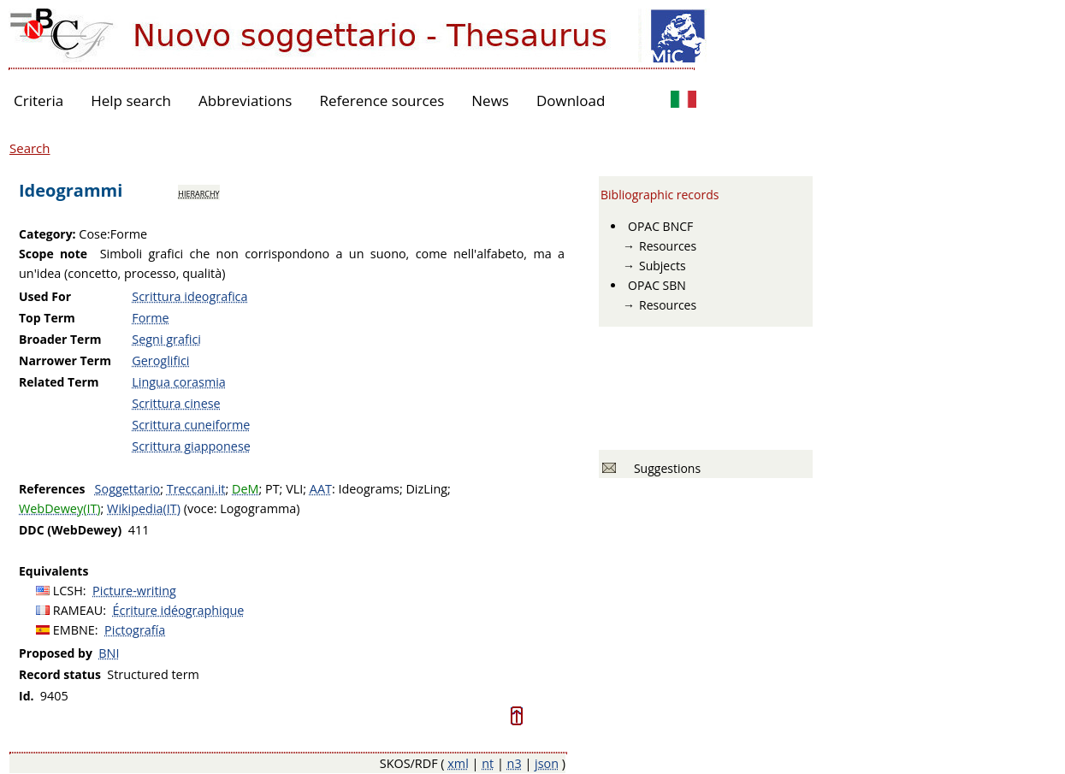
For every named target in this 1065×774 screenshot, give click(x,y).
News (490, 100)
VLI (294, 489)
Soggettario (128, 489)
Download (571, 100)
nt (488, 763)
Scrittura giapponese (191, 446)
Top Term (47, 318)
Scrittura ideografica (189, 296)
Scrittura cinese (176, 403)
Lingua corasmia (179, 382)
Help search (131, 100)
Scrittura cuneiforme (191, 425)
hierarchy (198, 192)
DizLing (426, 489)
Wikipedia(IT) (143, 508)
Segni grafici (166, 339)
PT (272, 489)
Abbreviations (245, 100)
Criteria (38, 100)
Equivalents (53, 571)
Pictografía (134, 630)
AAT (321, 489)
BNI (108, 653)
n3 (514, 763)
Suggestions (664, 468)
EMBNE (74, 630)
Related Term (59, 382)
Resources (667, 246)
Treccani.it (196, 489)
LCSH (68, 590)
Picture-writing (134, 590)
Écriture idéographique (179, 610)
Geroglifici (160, 360)
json (547, 763)
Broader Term (60, 339)
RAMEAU (78, 610)
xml (458, 763)
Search (29, 148)
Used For (45, 296)
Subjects (662, 265)
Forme (150, 318)
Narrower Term (65, 360)
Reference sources (381, 100)
